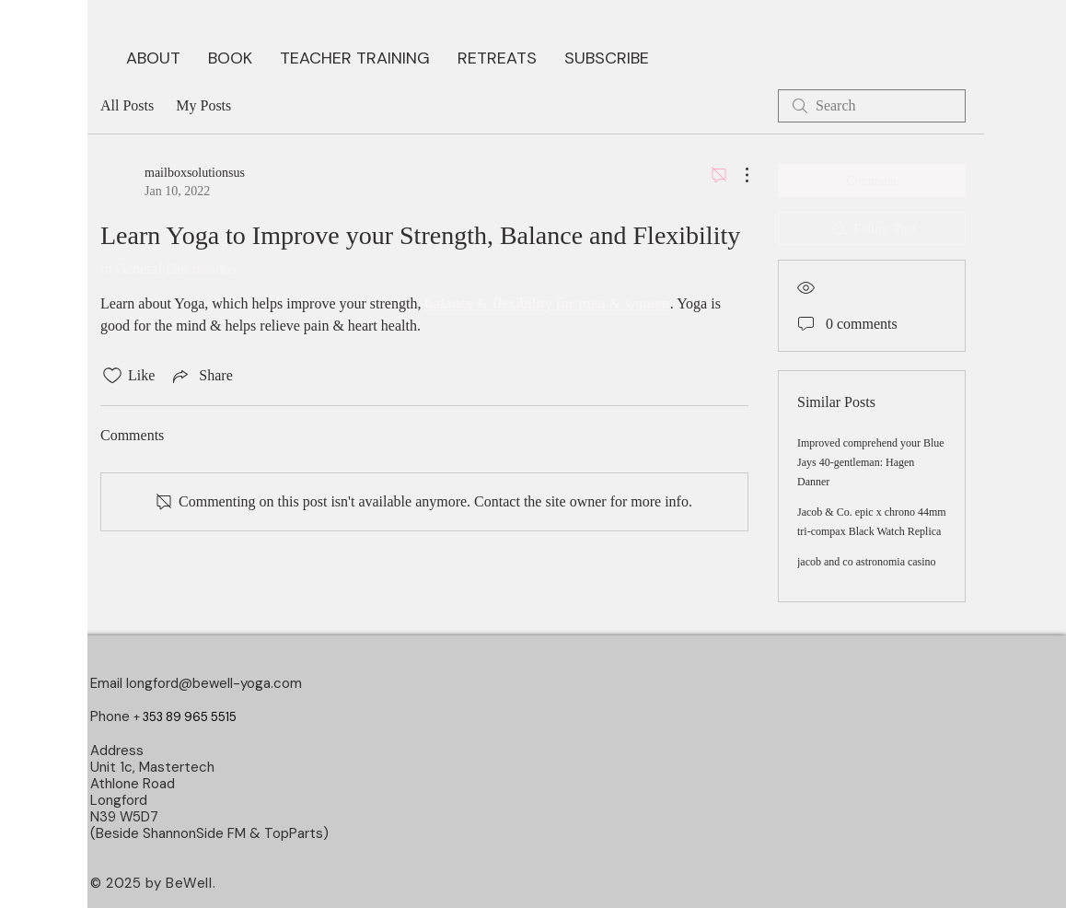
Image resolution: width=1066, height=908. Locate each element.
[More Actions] (737, 175)
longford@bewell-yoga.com (214, 683)
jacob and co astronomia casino (866, 561)
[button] (230, 56)
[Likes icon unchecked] (112, 376)
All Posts (127, 105)
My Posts (203, 105)
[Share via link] (200, 376)
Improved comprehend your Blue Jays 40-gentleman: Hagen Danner (870, 462)
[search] (872, 105)
